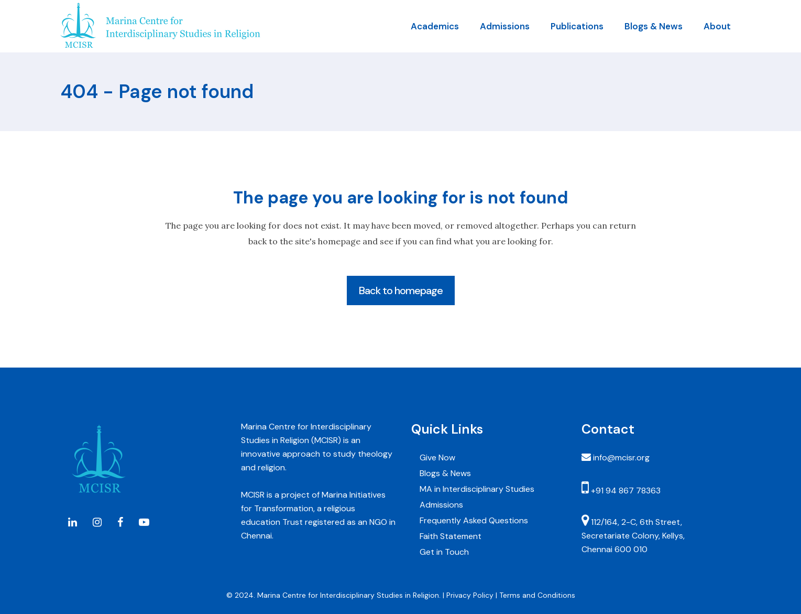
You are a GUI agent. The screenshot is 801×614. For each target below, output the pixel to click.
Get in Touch (444, 551)
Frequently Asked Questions (474, 520)
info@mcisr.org (621, 457)
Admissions (441, 504)
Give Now (437, 457)
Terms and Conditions (537, 595)
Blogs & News (445, 473)
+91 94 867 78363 (625, 490)
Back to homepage (401, 290)
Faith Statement (450, 536)
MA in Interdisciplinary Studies (477, 488)
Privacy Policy (469, 595)
